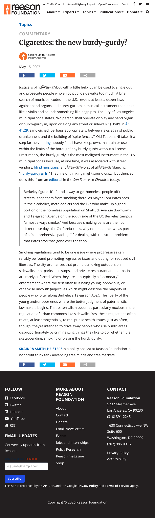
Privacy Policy (118, 452)
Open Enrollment (108, 4)
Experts (69, 12)
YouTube (15, 418)
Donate (133, 12)
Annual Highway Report (81, 4)
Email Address (21, 459)
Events (125, 4)
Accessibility (116, 458)
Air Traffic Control (53, 4)
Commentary (34, 34)
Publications (110, 12)
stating (45, 142)
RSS (10, 425)
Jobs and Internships (72, 442)
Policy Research (68, 449)
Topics (87, 12)
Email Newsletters (70, 428)
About (51, 12)
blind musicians (46, 167)
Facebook (15, 398)
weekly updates (23, 444)
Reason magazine (70, 456)
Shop (60, 463)
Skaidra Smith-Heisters (41, 348)
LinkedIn (14, 411)
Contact (62, 415)
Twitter (13, 405)
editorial (55, 179)
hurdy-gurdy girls (34, 173)
